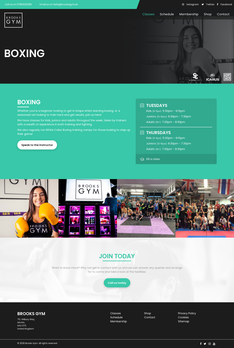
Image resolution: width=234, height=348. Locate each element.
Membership (188, 14)
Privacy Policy (187, 313)
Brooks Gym (31, 343)
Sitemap (183, 321)
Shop (208, 14)
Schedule (167, 14)
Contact (223, 14)
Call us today (117, 283)
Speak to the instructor (37, 145)
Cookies (183, 317)
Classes (148, 14)
